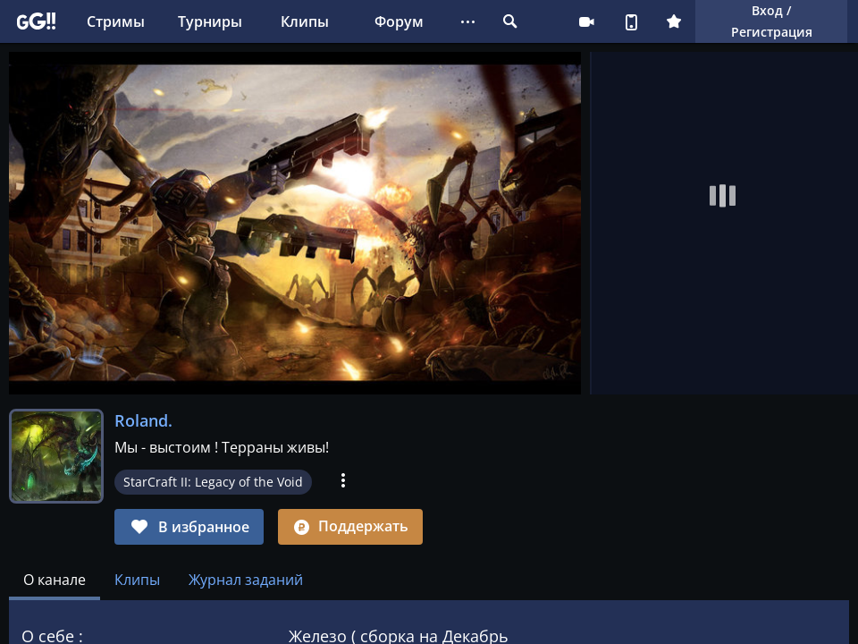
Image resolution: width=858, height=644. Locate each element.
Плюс (674, 21)
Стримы (116, 21)
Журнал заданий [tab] (246, 579)
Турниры (210, 21)
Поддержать (350, 526)
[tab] (54, 579)
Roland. (143, 420)
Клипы (305, 21)
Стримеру (586, 21)
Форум (399, 21)
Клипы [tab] (137, 579)
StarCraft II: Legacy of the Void (213, 481)
